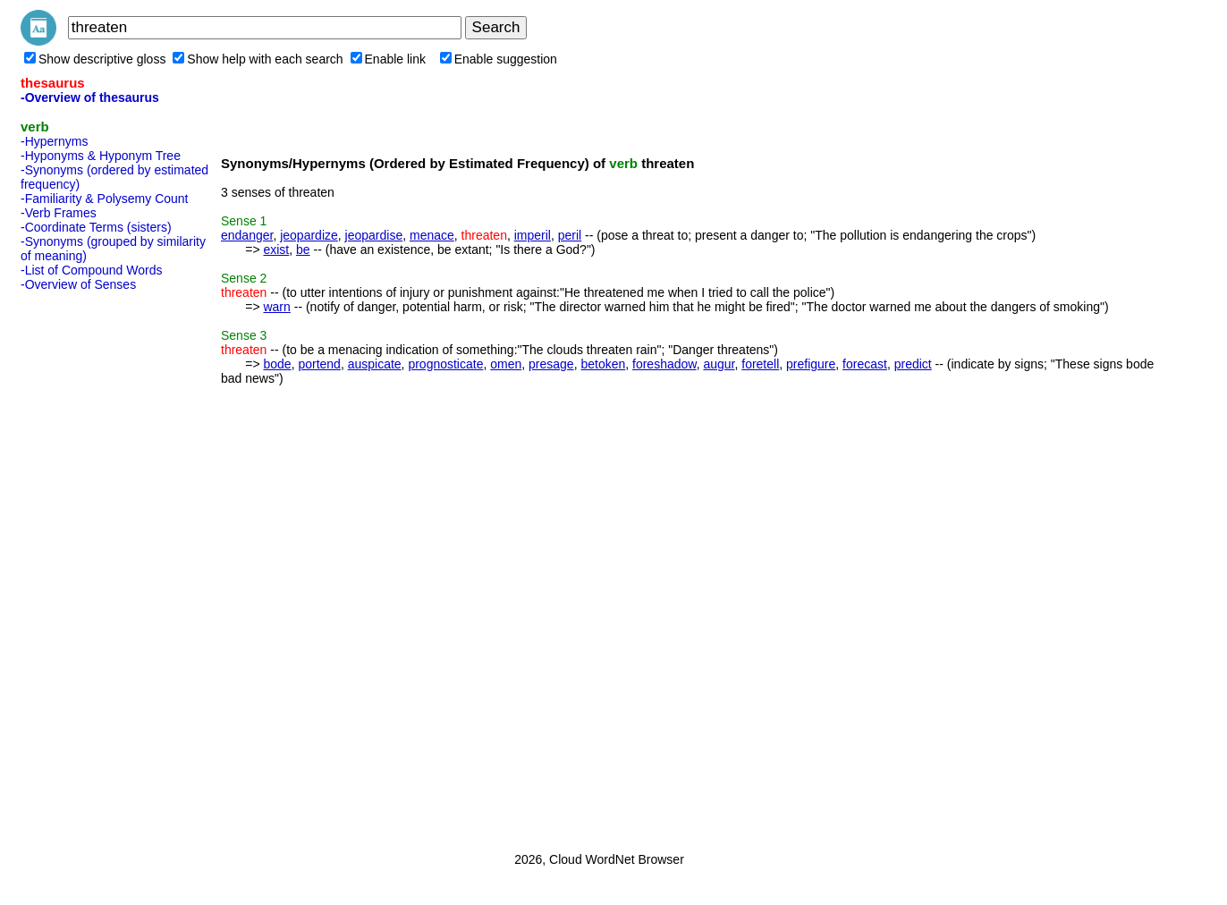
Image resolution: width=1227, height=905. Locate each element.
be (303, 249)
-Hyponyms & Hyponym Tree (101, 155)
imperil (532, 235)
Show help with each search (258, 59)
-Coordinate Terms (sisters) (96, 227)
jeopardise (374, 235)
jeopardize (309, 235)
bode (277, 364)
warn (276, 307)
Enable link (389, 59)
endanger (247, 235)
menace (432, 235)
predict (913, 364)
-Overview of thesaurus (90, 97)
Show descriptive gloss (94, 59)
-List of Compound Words (91, 270)
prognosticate (445, 364)
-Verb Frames (59, 213)
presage (551, 364)
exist (276, 249)
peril (569, 235)
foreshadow (664, 364)
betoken (602, 364)
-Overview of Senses (78, 284)
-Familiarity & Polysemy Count (105, 198)
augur (718, 364)
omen (505, 364)
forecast (864, 364)
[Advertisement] (92, 566)
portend (319, 364)
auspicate (375, 364)
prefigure (810, 364)
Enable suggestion (498, 59)
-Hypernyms (54, 141)
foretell (760, 364)
